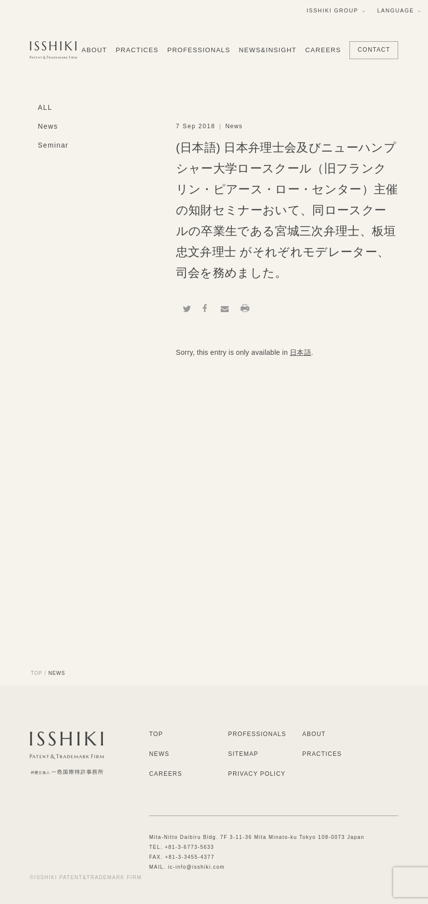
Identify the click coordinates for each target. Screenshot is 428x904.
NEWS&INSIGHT (268, 50)
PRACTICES (137, 50)
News (48, 126)
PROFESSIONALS (198, 50)
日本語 (300, 352)
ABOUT (94, 50)
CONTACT (373, 49)
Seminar (53, 145)
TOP (36, 673)
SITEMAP (243, 753)
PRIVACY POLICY (257, 773)
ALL (45, 107)
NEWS (159, 753)
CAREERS (323, 50)
